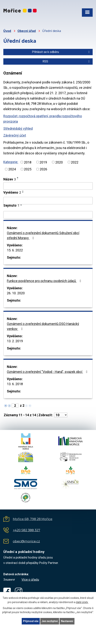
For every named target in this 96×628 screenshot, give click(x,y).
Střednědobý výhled (18, 128)
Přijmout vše (30, 621)
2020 (59, 162)
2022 (74, 162)
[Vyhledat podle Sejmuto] (48, 214)
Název (9, 179)
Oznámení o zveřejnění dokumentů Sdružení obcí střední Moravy (43, 235)
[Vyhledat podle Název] (48, 186)
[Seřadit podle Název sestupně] (18, 179)
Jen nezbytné (50, 621)
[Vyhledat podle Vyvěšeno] (48, 200)
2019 (43, 162)
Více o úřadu (30, 579)
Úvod (7, 31)
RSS (67, 61)
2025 (27, 169)
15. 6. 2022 (15, 250)
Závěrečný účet (14, 135)
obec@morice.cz (26, 541)
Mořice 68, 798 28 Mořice (32, 519)
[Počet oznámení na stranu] (60, 415)
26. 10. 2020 (16, 293)
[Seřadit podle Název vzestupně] (18, 177)
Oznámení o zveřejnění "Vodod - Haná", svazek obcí (48, 372)
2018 (27, 162)
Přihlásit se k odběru (61, 52)
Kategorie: (10, 162)
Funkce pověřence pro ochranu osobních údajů (45, 281)
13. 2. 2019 (15, 341)
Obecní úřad (26, 31)
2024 (12, 169)
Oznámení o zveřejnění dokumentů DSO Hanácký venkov (43, 326)
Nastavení (67, 621)
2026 (43, 169)
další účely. (82, 602)
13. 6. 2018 (15, 384)
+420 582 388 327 (26, 530)
